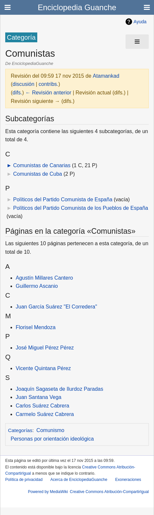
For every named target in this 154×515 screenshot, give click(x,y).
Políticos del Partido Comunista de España (62, 199)
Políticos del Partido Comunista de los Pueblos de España (80, 208)
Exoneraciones (128, 479)
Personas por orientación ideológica (52, 439)
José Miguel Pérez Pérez (45, 347)
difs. (17, 92)
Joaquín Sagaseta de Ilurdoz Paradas (59, 389)
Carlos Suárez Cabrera (42, 405)
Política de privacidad (24, 479)
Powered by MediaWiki (48, 491)
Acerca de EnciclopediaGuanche (78, 479)
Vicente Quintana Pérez (43, 368)
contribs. (48, 84)
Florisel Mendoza (36, 327)
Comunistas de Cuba (37, 174)
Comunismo (50, 430)
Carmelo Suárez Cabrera (45, 414)
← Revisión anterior (48, 92)
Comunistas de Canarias (41, 165)
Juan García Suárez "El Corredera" (56, 306)
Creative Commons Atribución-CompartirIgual (109, 491)
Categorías (20, 430)
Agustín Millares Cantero (44, 278)
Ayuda (140, 21)
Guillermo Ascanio (37, 286)
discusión (23, 84)
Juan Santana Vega (38, 397)
